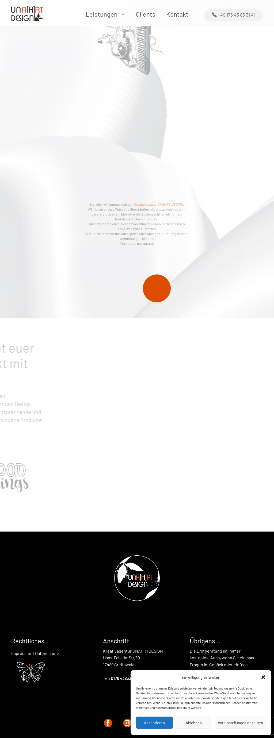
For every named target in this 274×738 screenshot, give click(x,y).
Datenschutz (47, 653)
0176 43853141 (123, 678)
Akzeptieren (154, 722)
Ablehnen (194, 722)
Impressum (21, 653)
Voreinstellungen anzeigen (240, 722)
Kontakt (177, 14)
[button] (263, 677)
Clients (145, 14)
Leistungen (101, 14)
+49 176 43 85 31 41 (233, 15)
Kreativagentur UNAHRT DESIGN (155, 207)
